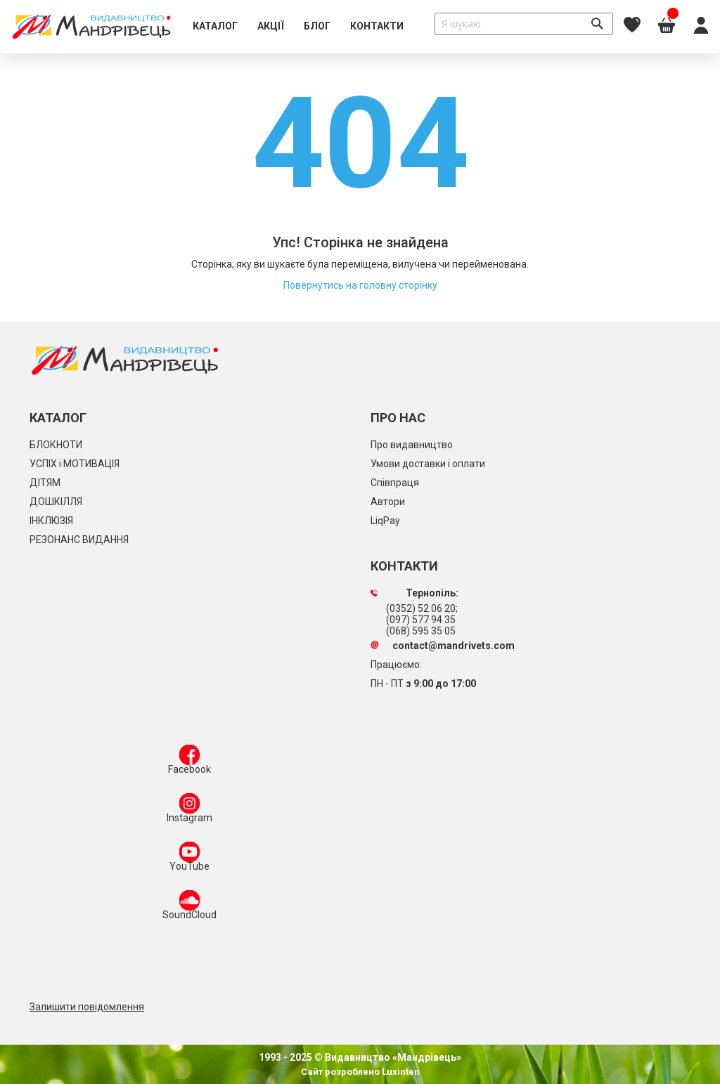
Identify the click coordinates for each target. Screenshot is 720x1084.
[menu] (298, 26)
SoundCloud (189, 907)
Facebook (189, 762)
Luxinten (400, 1071)
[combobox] (524, 24)
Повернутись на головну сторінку (360, 285)
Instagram (189, 810)
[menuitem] (215, 26)
